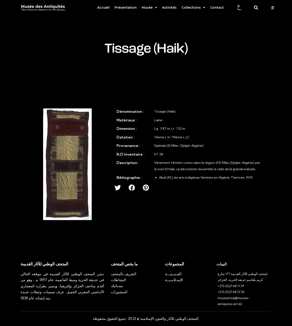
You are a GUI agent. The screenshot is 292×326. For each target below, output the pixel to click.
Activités (169, 7)
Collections (193, 7)
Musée (149, 7)
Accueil (103, 7)
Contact (217, 7)
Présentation (126, 7)
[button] (272, 7)
